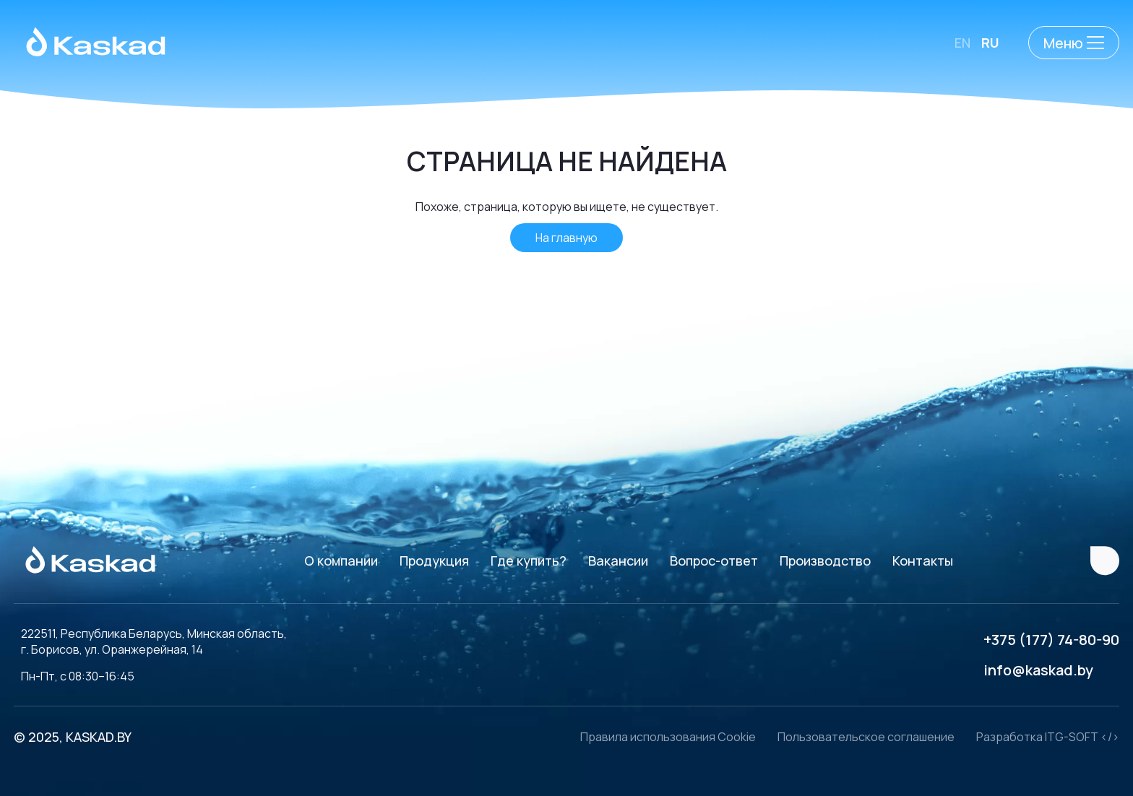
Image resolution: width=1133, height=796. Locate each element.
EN (962, 42)
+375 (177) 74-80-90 (1051, 639)
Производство (825, 560)
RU (990, 42)
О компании (341, 560)
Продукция (434, 560)
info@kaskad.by (1038, 670)
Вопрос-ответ (714, 560)
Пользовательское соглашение (866, 737)
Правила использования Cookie (668, 737)
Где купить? (528, 560)
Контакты (922, 560)
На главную (566, 238)
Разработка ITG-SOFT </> (1047, 737)
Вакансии (618, 560)
